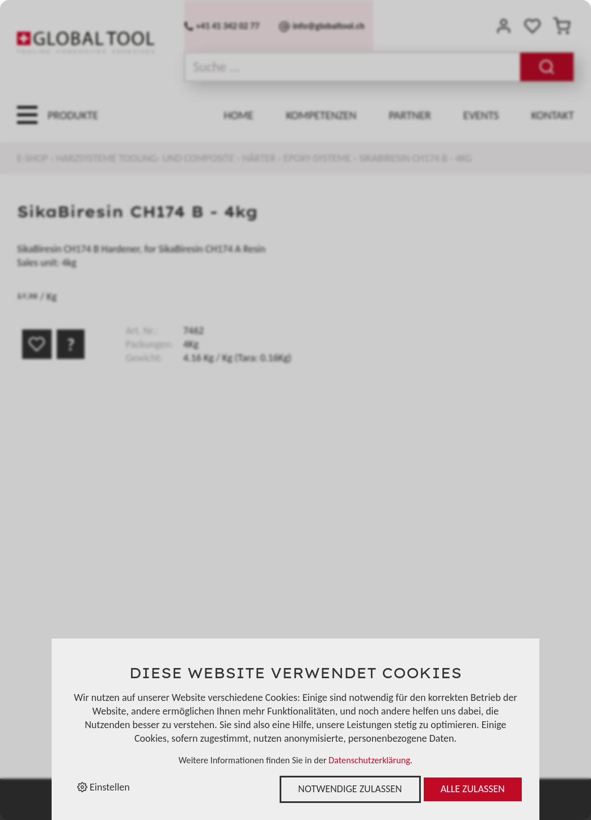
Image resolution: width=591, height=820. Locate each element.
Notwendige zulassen (350, 789)
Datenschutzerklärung (369, 760)
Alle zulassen (473, 789)
